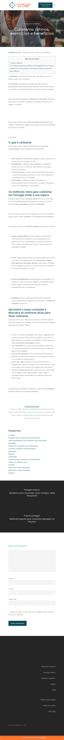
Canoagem (12, 443)
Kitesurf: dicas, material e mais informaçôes (23, 446)
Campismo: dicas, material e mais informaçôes (24, 459)
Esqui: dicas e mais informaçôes (19, 468)
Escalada (11, 465)
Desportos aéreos (49, 672)
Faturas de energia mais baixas (45, 5)
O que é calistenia (16, 63)
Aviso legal (52, 711)
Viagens (53, 684)
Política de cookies (49, 706)
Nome (11, 579)
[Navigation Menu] (54, 5)
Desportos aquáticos (48, 678)
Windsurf (11, 454)
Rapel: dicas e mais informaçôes (19, 470)
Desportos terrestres (32, 24)
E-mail (11, 589)
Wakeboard (12, 451)
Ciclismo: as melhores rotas (17, 462)
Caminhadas (12, 457)
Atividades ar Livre (14, 52)
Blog (54, 690)
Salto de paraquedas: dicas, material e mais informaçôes (27, 441)
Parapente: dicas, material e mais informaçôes (24, 438)
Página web (12, 599)
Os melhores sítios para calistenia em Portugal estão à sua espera (32, 66)
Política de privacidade (48, 700)
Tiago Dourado (32, 406)
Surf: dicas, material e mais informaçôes (22, 449)
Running (11, 473)
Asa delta (11, 435)
